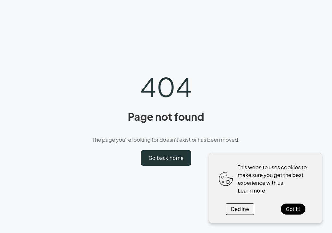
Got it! (293, 209)
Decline (240, 209)
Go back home (166, 157)
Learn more (251, 190)
